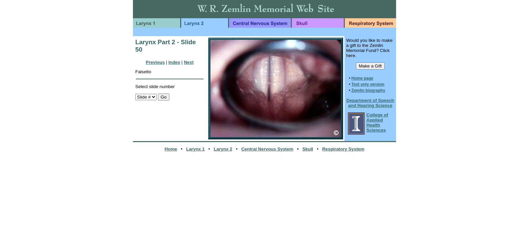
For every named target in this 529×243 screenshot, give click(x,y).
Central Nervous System (267, 149)
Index (174, 62)
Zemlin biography (368, 90)
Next (189, 62)
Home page (362, 78)
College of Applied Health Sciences (377, 122)
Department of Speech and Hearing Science (370, 103)
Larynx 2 (223, 149)
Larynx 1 (195, 149)
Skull (307, 149)
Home (171, 149)
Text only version (368, 84)
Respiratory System (343, 149)
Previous (155, 62)
